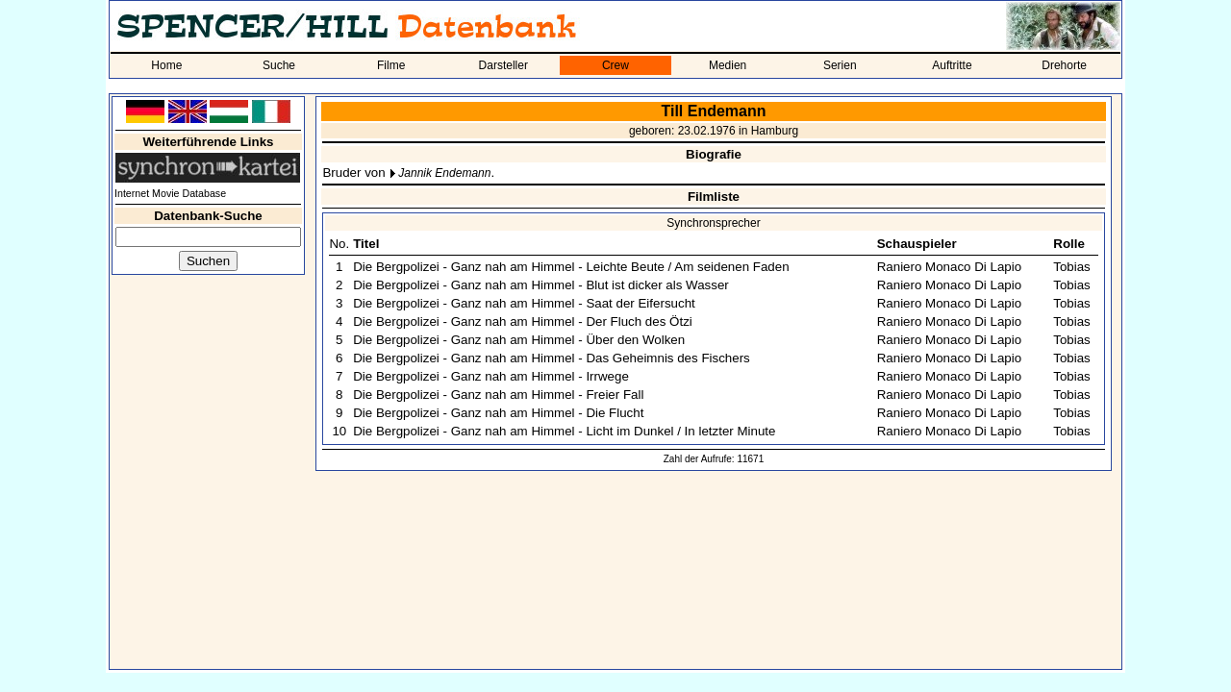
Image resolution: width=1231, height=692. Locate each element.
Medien (727, 65)
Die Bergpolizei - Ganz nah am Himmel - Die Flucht (498, 413)
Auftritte (951, 65)
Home (166, 65)
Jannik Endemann (444, 173)
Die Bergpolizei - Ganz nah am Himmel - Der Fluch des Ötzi (522, 321)
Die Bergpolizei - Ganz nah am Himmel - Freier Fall (498, 394)
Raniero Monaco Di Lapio (949, 267)
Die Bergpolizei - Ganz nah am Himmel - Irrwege (491, 376)
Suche (279, 65)
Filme (391, 65)
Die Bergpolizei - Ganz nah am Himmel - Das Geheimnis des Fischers (551, 358)
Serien (840, 65)
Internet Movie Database (170, 193)
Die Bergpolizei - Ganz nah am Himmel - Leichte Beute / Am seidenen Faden (571, 267)
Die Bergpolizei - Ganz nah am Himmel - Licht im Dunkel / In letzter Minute (564, 431)
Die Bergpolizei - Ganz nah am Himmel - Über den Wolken (519, 340)
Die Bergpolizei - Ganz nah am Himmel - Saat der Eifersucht (524, 303)
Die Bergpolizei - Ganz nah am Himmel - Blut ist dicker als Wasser (541, 285)
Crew (615, 65)
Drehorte (1064, 65)
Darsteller (503, 65)
